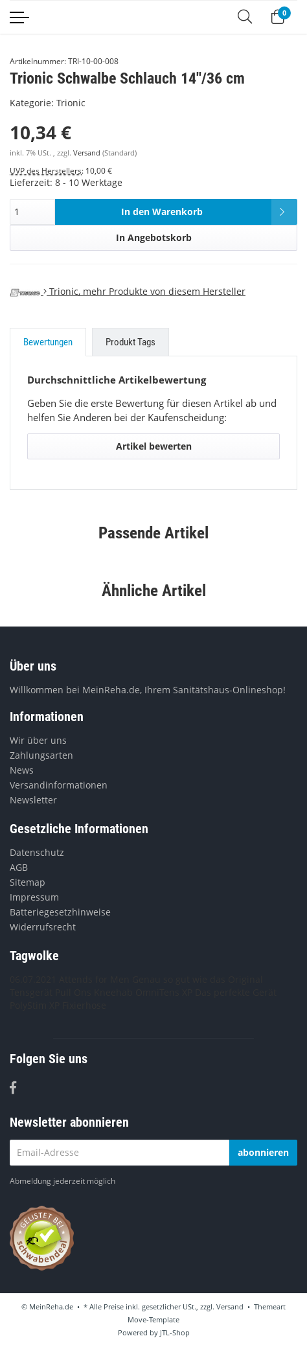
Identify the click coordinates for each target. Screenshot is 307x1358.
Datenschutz (37, 852)
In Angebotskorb (154, 237)
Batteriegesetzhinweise (60, 912)
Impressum (34, 897)
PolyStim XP (35, 1005)
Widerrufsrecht (43, 927)
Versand (87, 152)
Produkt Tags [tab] (130, 342)
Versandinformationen (59, 785)
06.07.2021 (33, 979)
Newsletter (33, 800)
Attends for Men (94, 979)
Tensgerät (31, 992)
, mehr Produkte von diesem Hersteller (127, 291)
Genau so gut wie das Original (197, 979)
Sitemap (27, 882)
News (22, 770)
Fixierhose (84, 1005)
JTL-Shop (175, 1332)
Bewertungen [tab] (48, 342)
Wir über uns (38, 740)
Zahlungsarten (41, 755)
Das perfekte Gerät (236, 992)
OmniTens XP (163, 992)
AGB (19, 867)
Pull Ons (73, 992)
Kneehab (113, 992)
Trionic (70, 103)
